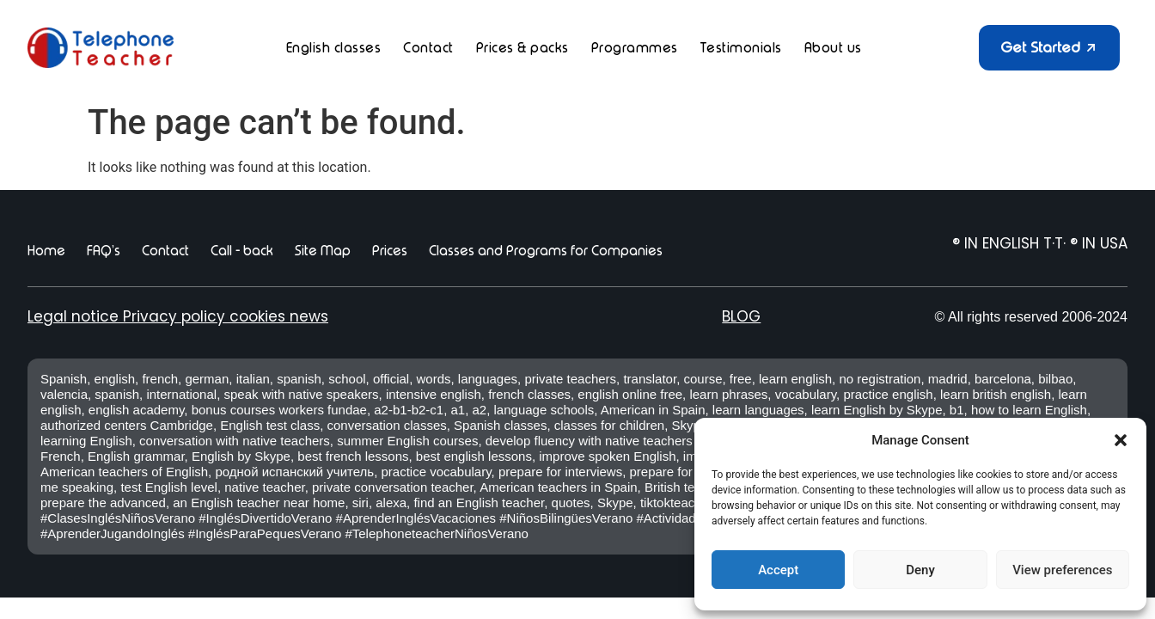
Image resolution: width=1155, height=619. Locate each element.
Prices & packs (522, 48)
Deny (920, 570)
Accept (778, 570)
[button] (1120, 440)
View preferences (1062, 570)
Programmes (634, 48)
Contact (428, 48)
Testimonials (741, 48)
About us (833, 48)
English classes (334, 48)
